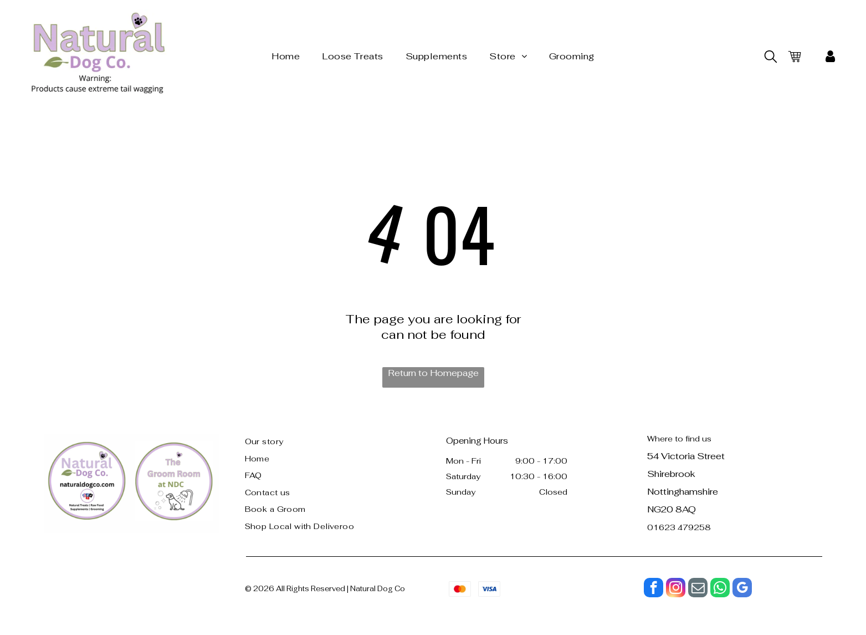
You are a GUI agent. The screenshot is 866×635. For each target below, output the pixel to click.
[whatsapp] (720, 589)
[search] (770, 57)
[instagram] (675, 589)
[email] (698, 589)
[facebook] (653, 589)
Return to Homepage (433, 373)
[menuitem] (285, 56)
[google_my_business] (742, 589)
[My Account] (830, 56)
